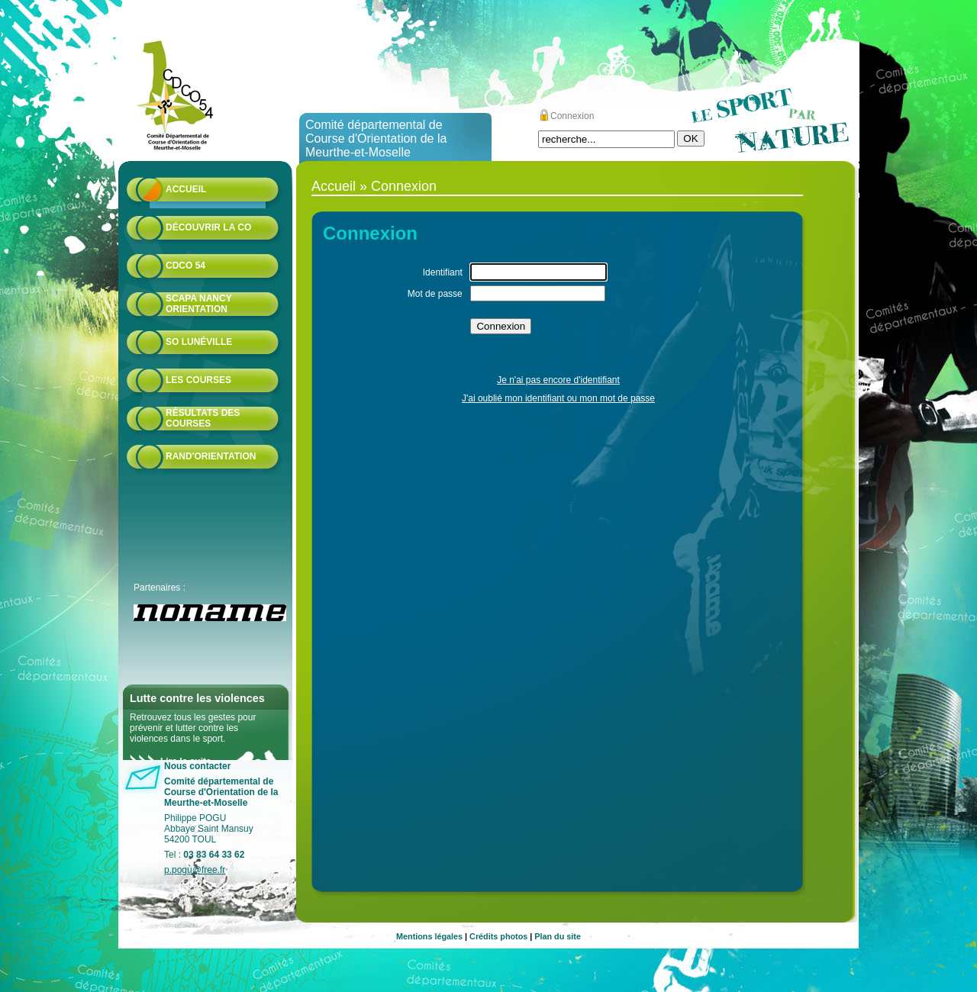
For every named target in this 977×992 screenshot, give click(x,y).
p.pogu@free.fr (194, 870)
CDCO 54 (185, 265)
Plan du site (557, 936)
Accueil (186, 189)
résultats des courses (203, 418)
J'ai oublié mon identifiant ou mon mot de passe (558, 398)
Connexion (572, 116)
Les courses (198, 380)
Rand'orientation (211, 456)
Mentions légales (429, 936)
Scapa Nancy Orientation (198, 303)
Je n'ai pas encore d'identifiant (558, 380)
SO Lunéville (199, 342)
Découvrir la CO (208, 227)
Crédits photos (498, 936)
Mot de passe (435, 293)
